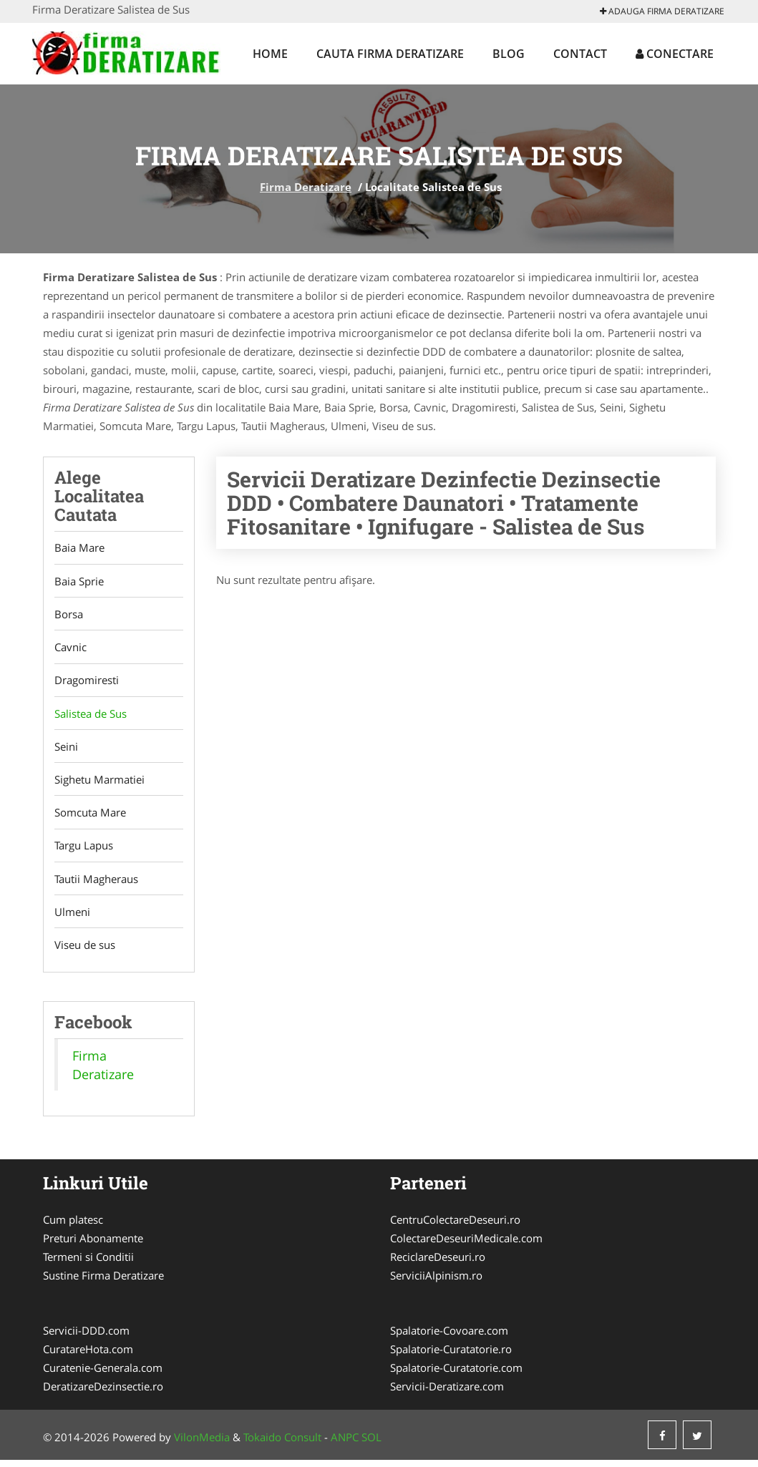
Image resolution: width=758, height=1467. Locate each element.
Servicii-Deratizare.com (447, 1393)
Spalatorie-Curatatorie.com (456, 1375)
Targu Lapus (83, 851)
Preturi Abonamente (93, 1245)
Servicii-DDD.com (86, 1337)
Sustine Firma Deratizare (103, 1282)
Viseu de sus (84, 952)
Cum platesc (73, 1226)
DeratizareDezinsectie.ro (103, 1393)
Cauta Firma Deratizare (390, 54)
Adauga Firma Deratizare (662, 11)
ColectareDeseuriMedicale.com (466, 1245)
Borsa (68, 615)
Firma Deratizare (305, 187)
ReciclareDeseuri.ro (437, 1264)
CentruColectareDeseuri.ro (455, 1226)
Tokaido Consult (282, 1444)
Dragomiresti (86, 683)
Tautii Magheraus (96, 884)
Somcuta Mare (90, 817)
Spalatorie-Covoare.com (449, 1337)
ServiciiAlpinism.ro (436, 1282)
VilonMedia (202, 1444)
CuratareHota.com (88, 1356)
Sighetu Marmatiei (99, 783)
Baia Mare (79, 548)
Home (270, 54)
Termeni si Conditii (88, 1264)
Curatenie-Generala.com (102, 1375)
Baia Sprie (79, 582)
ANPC (345, 1444)
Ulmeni (72, 918)
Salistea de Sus (90, 716)
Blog (508, 54)
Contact (580, 54)
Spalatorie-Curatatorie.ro (451, 1356)
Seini (66, 750)
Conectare (675, 54)
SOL (371, 1444)
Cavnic (70, 649)
